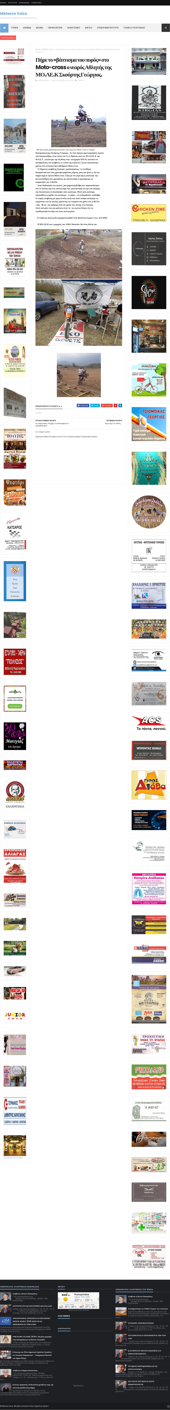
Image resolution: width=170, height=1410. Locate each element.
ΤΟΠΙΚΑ (14, 28)
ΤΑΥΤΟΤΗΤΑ (12, 3)
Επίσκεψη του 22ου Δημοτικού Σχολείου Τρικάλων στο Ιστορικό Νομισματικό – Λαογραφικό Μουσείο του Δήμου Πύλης (32, 1355)
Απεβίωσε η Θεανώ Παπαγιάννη (25, 1294)
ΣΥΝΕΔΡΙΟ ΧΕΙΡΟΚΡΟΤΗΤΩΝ (141, 1323)
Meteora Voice (13, 13)
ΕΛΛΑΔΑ (27, 28)
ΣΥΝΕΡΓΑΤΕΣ (36, 3)
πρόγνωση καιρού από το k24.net (78, 1310)
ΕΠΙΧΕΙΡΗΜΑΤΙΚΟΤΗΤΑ (108, 28)
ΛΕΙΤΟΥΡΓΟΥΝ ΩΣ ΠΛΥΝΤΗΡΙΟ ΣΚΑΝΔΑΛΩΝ (32, 1306)
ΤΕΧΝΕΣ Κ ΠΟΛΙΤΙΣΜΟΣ (134, 28)
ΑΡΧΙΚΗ (3, 3)
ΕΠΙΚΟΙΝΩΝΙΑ (24, 3)
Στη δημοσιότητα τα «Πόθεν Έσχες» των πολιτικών (148, 1309)
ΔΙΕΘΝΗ (39, 28)
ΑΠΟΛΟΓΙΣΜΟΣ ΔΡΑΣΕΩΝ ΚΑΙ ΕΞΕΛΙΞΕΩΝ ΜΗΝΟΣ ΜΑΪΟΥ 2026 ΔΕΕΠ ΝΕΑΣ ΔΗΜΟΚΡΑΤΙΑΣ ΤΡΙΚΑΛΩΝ (31, 1321)
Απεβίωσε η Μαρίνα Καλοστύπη (25, 1370)
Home (37, 49)
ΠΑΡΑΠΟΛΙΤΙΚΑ (55, 28)
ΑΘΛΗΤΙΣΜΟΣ (73, 28)
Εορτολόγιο (78, 1385)
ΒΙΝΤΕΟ (88, 28)
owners (45, 1406)
